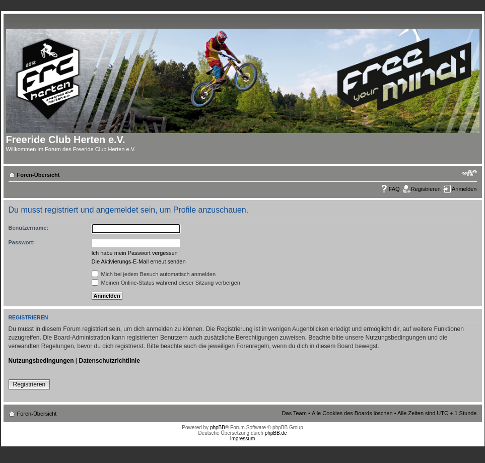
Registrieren (426, 189)
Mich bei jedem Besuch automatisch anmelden (154, 274)
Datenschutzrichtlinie (109, 360)
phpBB (217, 427)
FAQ (394, 189)
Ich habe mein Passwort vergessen (135, 253)
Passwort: (22, 242)
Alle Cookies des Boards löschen (352, 413)
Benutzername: (28, 228)
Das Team (294, 413)
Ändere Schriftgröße (469, 172)
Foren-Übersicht (38, 175)
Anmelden (464, 189)
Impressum (242, 438)
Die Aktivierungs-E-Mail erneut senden (139, 261)
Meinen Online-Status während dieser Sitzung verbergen (166, 283)
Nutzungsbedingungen (41, 360)
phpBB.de (276, 433)
